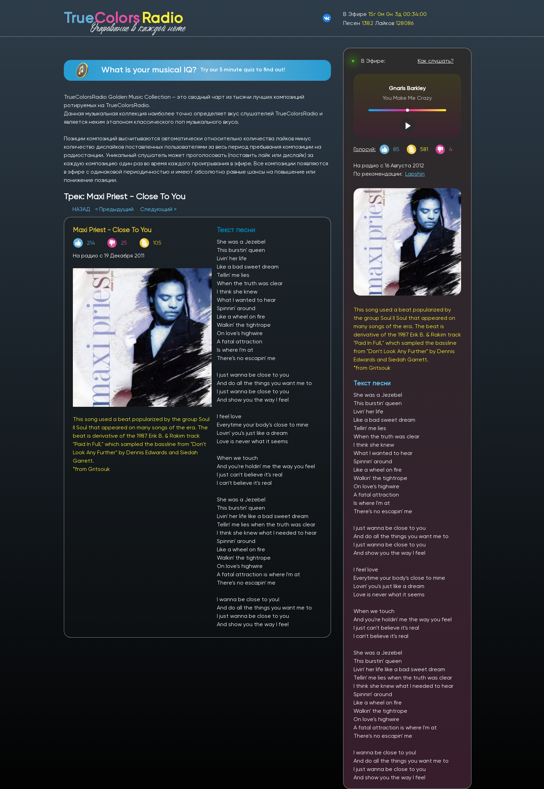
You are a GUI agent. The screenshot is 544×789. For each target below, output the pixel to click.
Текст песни (372, 383)
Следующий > (158, 209)
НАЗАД (82, 209)
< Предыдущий (114, 209)
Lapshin (415, 173)
